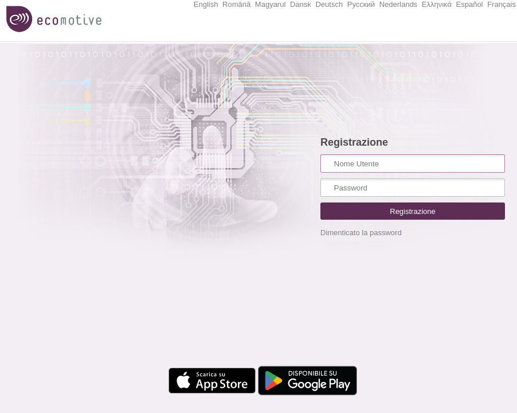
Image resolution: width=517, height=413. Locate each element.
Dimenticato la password (361, 232)
